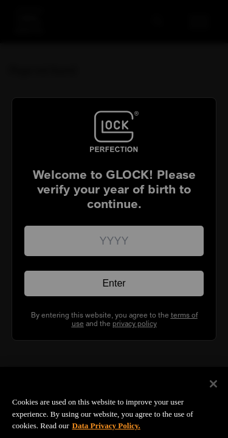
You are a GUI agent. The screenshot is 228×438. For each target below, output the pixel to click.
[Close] (213, 389)
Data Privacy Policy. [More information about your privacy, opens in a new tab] (106, 431)
